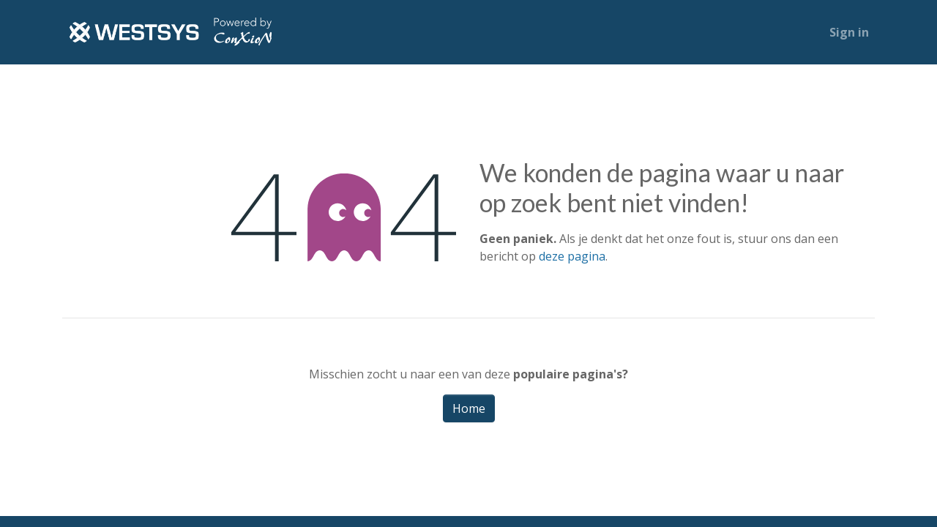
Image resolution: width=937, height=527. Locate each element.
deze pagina (572, 256)
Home (468, 408)
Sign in (849, 32)
